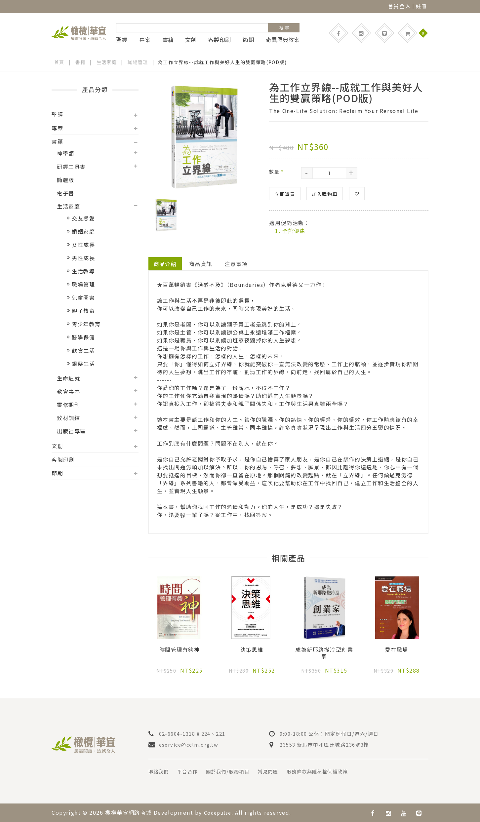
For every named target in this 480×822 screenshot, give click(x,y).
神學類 (65, 153)
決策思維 (252, 650)
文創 (190, 40)
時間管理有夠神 (179, 650)
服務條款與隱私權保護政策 (336, 771)
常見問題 (281, 771)
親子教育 (83, 311)
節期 (248, 40)
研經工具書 (71, 167)
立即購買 (284, 193)
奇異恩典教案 (283, 40)
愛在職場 (397, 650)
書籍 (168, 40)
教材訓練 (68, 418)
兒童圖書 (83, 297)
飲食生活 (83, 350)
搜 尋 (284, 27)
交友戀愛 (83, 218)
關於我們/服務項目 (236, 771)
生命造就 (68, 378)
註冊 (421, 6)
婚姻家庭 (83, 231)
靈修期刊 (68, 405)
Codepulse (219, 812)
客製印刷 (219, 40)
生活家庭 (107, 62)
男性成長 (83, 258)
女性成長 (83, 245)
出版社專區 (71, 431)
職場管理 (138, 62)
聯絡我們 (160, 771)
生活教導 (83, 271)
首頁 (59, 62)
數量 (276, 171)
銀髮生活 (83, 364)
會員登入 (399, 6)
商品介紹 (165, 263)
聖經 (121, 40)
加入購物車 (325, 193)
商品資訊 (201, 263)
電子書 (65, 193)
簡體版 (65, 180)
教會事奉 (68, 391)
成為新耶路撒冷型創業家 (324, 653)
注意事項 (236, 263)
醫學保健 (83, 337)
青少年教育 (86, 324)
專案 (144, 40)
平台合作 (191, 771)
